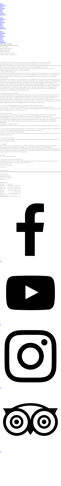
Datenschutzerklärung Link (7, 165)
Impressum (3, 14)
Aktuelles (2, 8)
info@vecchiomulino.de (14, 196)
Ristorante (2, 5)
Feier (1, 11)
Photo (1, 10)
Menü (1, 7)
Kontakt (2, 13)
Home (1, 4)
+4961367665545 (12, 195)
